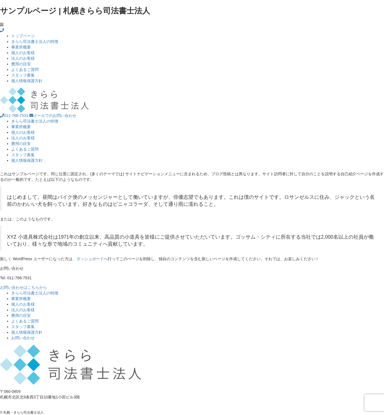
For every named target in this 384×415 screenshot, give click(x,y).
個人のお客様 (23, 52)
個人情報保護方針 (27, 81)
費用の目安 (21, 64)
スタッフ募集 (23, 75)
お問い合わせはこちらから (23, 287)
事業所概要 (21, 47)
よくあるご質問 (25, 69)
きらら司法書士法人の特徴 (34, 41)
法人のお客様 (23, 58)
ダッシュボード (90, 259)
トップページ (23, 36)
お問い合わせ (23, 338)
